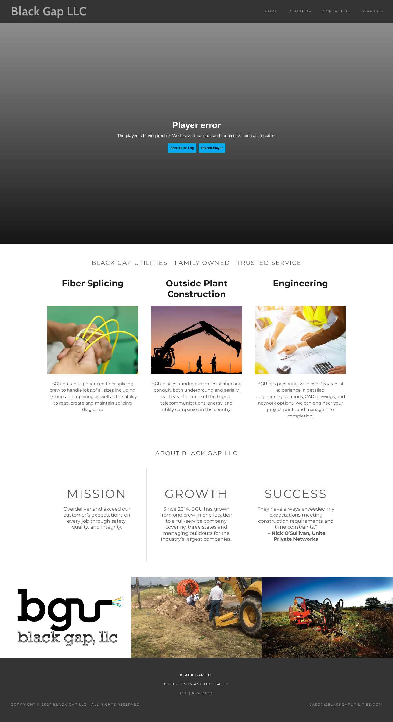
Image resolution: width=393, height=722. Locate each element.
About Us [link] (300, 11)
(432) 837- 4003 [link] (196, 693)
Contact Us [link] (336, 11)
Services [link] (372, 11)
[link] (62, 13)
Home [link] (271, 11)
